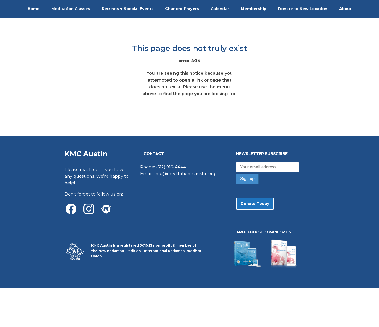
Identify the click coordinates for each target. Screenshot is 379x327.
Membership (253, 9)
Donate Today (255, 203)
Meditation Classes (70, 9)
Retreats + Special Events (127, 9)
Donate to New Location (302, 9)
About (345, 9)
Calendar (220, 9)
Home (34, 9)
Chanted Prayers (182, 9)
